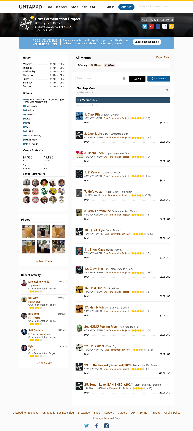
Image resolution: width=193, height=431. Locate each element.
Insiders (74, 6)
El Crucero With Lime (39, 334)
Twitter (144, 26)
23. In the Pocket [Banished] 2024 (108, 365)
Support (109, 412)
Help (84, 6)
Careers (122, 412)
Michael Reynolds (38, 281)
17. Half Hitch (94, 307)
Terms (143, 412)
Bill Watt (33, 297)
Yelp (151, 26)
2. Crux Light (93, 134)
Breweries (84, 412)
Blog (50, 6)
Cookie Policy (172, 412)
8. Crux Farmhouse (98, 211)
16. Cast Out (93, 288)
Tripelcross (34, 285)
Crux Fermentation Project (116, 118)
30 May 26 (62, 281)
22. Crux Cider (94, 346)
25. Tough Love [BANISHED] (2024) (109, 384)
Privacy (155, 412)
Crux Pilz (33, 350)
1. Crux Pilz (92, 114)
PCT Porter (34, 318)
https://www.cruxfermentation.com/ (171, 26)
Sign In (110, 6)
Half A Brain (34, 301)
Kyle (30, 346)
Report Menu (163, 57)
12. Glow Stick (94, 269)
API (133, 412)
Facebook (158, 26)
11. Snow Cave (95, 249)
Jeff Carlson (35, 330)
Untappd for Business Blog (58, 412)
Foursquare (164, 26)
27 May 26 (62, 346)
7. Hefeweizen (94, 191)
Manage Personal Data (106, 418)
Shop (92, 6)
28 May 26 (62, 298)
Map (67, 27)
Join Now (126, 6)
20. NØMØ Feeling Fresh (101, 326)
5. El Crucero (93, 172)
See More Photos (44, 261)
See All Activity (44, 363)
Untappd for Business (25, 412)
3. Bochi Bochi (94, 153)
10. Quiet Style (95, 230)
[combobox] (156, 6)
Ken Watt (33, 314)
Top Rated (61, 6)
